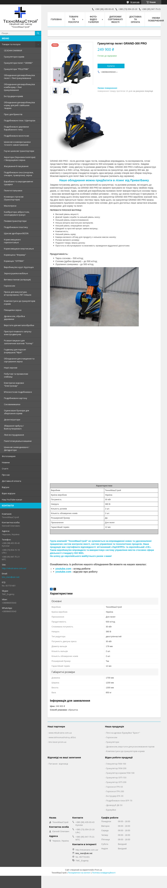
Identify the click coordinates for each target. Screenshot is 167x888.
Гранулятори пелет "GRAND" (18, 62)
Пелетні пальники (13, 190)
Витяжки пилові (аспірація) (17, 279)
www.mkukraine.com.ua (60, 732)
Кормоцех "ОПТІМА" (14, 261)
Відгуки (5, 487)
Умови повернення (156, 19)
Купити (111, 65)
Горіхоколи (9, 285)
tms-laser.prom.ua (57, 742)
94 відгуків (134, 2)
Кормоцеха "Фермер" (15, 254)
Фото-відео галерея (93, 19)
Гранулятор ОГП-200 (116, 782)
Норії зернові (10, 367)
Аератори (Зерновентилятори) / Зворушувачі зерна (19, 158)
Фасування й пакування (16, 166)
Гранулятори (112, 742)
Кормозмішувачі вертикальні (19, 248)
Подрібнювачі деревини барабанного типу (16, 128)
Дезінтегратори (12, 419)
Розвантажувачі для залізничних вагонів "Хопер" (18, 342)
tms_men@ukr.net (10, 577)
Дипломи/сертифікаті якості (115, 19)
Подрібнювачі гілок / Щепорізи (19, 120)
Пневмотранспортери (15, 221)
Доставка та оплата (135, 19)
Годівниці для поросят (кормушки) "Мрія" (15, 351)
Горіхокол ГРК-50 (114, 786)
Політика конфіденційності (103, 873)
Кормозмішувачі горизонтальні (12, 241)
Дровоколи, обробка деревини (14, 317)
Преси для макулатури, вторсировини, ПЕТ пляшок (17, 293)
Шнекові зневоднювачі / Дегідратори (16, 448)
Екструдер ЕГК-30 (114, 796)
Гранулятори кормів (14, 56)
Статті (5, 468)
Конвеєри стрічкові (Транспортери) (13, 198)
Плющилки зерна (12, 310)
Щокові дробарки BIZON (16, 233)
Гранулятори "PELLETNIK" (16, 69)
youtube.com (63, 568)
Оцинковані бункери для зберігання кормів (16, 412)
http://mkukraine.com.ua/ (14, 568)
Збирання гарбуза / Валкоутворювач (14, 427)
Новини (6, 462)
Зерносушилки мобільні (16, 273)
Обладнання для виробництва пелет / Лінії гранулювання (19, 77)
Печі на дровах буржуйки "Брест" (123, 732)
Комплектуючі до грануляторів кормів (19, 302)
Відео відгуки (8, 493)
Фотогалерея (8, 456)
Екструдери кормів (13, 96)
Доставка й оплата (11, 481)
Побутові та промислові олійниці (16, 375)
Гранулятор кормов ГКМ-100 (120, 772)
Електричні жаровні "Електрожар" (14, 384)
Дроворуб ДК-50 (114, 805)
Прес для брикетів (13, 114)
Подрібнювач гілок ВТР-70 (119, 800)
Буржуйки (111, 809)
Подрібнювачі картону (15, 398)
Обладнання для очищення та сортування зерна (19, 360)
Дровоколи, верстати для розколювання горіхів (130, 746)
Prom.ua (98, 870)
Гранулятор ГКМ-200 (116, 768)
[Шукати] (38, 33)
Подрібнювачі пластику (16, 227)
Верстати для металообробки (19, 325)
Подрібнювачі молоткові (16, 135)
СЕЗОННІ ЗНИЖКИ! (13, 50)
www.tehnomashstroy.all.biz (62, 737)
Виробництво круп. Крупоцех (19, 267)
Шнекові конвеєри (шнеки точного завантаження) (17, 143)
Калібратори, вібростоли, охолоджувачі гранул (16, 213)
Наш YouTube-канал (12, 499)
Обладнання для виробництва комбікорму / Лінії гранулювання (19, 87)
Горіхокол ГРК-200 (115, 791)
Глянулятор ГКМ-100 (116, 763)
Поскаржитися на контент (79, 873)
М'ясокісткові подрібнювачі (18, 392)
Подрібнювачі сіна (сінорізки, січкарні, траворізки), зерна (18, 174)
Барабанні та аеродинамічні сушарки (18, 183)
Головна (56, 19)
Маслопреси (10, 205)
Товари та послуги (11, 44)
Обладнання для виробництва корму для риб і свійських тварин (19, 105)
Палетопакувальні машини (18, 441)
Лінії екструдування (14, 434)
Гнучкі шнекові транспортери (19, 151)
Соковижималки (12, 404)
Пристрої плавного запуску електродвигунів (17, 333)
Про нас (6, 474)
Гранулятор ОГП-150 (116, 777)
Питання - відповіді (58, 763)
